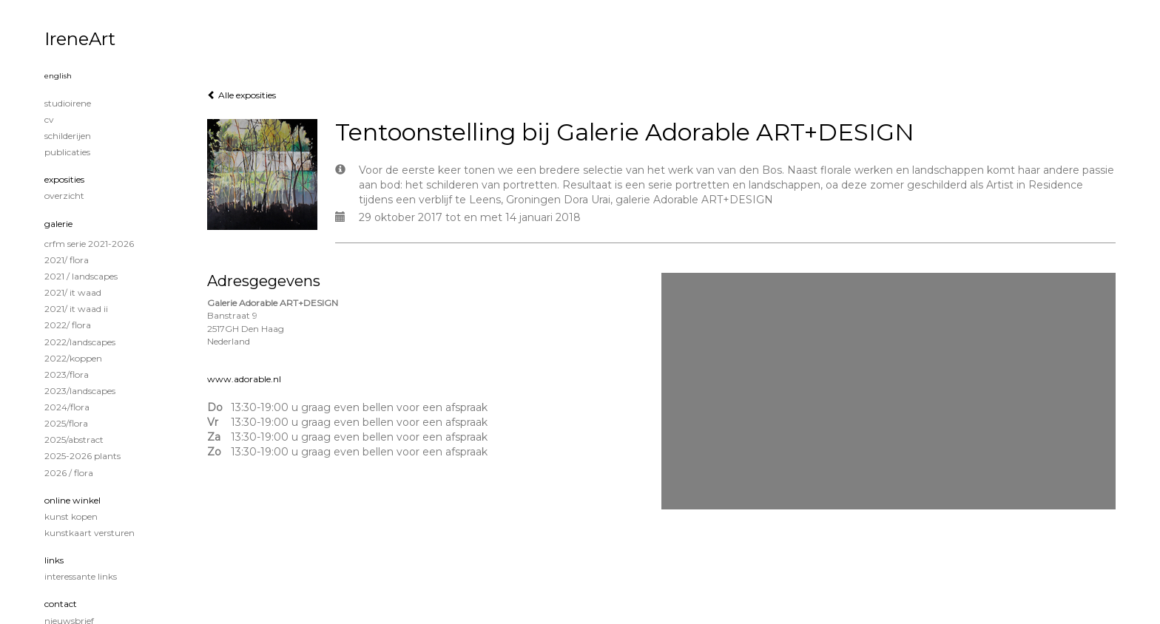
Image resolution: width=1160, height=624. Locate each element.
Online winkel (72, 500)
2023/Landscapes (79, 390)
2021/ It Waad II (76, 308)
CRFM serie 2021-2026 (89, 243)
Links (54, 560)
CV (49, 119)
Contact (60, 603)
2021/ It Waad (72, 292)
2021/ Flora (66, 259)
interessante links (80, 576)
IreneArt (79, 39)
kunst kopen (71, 516)
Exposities (64, 179)
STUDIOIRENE (67, 103)
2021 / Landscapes (81, 276)
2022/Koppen (73, 358)
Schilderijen (67, 135)
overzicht (64, 195)
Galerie (58, 223)
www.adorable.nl (244, 378)
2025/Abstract (74, 439)
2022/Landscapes (79, 341)
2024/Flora (67, 407)
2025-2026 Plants (82, 455)
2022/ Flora (67, 324)
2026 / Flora (68, 472)
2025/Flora (66, 423)
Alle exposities (241, 95)
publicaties (67, 151)
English (58, 76)
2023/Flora (66, 374)
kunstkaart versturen (89, 532)
